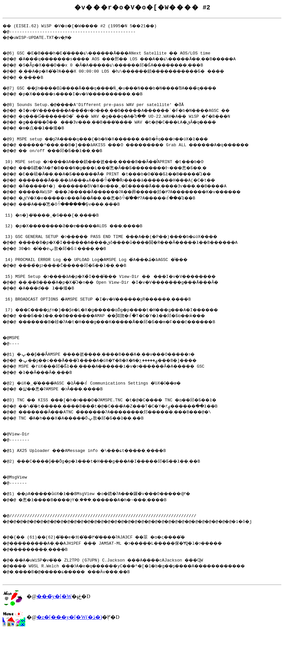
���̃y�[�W (54, 626)
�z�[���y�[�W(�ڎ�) (69, 647)
